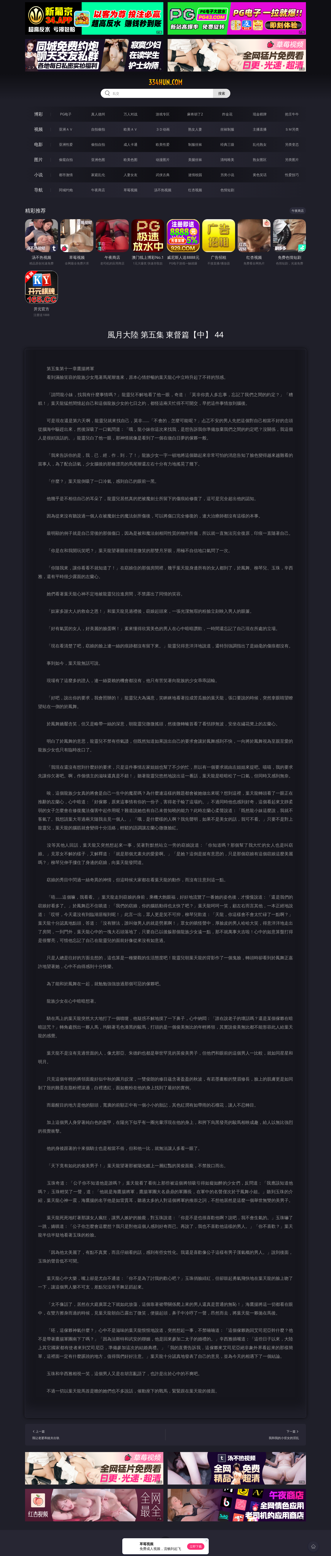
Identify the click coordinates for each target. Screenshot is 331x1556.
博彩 (38, 114)
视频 (38, 129)
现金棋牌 (260, 114)
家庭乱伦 (98, 174)
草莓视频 (130, 190)
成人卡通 (130, 144)
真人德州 (98, 114)
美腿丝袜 (195, 159)
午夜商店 (98, 190)
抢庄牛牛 (292, 114)
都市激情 (66, 174)
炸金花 (227, 114)
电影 (38, 144)
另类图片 (292, 159)
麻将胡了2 (195, 114)
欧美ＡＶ (130, 129)
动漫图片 (163, 159)
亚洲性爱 (66, 144)
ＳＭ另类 (292, 129)
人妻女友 (130, 174)
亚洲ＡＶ (66, 129)
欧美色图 (130, 159)
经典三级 (227, 144)
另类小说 (227, 174)
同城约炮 (66, 190)
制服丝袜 (195, 144)
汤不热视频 (162, 190)
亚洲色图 (98, 159)
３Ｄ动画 (163, 129)
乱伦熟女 (260, 144)
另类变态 (292, 144)
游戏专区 (163, 114)
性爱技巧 (292, 174)
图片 (38, 159)
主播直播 (260, 129)
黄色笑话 (260, 174)
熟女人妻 (195, 129)
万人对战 (130, 114)
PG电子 (66, 114)
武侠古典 (163, 174)
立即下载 (196, 1546)
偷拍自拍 (98, 144)
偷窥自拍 (66, 159)
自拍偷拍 (98, 129)
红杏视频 (195, 190)
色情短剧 (227, 190)
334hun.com (165, 82)
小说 (38, 175)
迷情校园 (195, 174)
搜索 (221, 93)
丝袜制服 (227, 129)
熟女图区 (260, 159)
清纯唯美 (227, 159)
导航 (38, 190)
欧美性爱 (163, 144)
